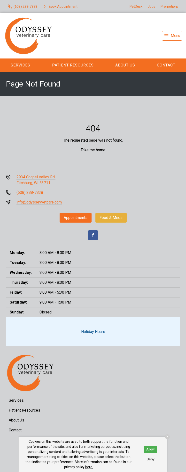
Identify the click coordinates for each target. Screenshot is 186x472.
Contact (166, 65)
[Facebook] (93, 235)
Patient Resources (73, 65)
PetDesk (136, 6)
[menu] (172, 36)
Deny (151, 459)
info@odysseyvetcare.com (39, 202)
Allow (150, 449)
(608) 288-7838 (29, 192)
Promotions (169, 6)
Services (20, 65)
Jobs (151, 6)
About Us (125, 65)
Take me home (93, 150)
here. (89, 467)
